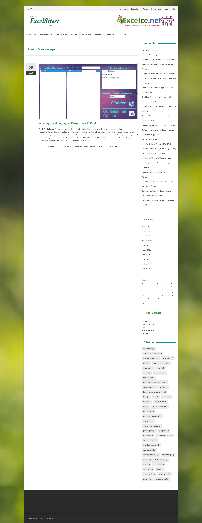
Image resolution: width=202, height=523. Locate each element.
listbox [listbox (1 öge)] (167, 397)
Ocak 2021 (146, 259)
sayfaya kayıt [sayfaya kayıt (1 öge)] (149, 440)
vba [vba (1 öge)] (159, 469)
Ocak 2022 (146, 245)
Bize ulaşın (135, 9)
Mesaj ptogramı (83, 146)
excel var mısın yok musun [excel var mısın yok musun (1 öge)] (154, 382)
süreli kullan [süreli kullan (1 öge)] (161, 459)
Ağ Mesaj (67, 146)
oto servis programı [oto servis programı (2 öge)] (152, 416)
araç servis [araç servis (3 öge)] (148, 349)
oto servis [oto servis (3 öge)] (148, 411)
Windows (86, 34)
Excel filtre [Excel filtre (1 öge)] (159, 373)
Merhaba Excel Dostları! (151, 210)
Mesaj (74, 146)
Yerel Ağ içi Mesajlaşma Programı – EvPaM (67, 123)
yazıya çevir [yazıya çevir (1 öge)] (149, 474)
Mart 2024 (146, 236)
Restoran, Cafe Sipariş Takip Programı (157, 191)
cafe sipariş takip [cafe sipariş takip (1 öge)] (161, 363)
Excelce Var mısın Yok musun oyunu (156, 158)
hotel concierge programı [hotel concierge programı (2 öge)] (154, 392)
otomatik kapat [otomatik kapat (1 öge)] (160, 406)
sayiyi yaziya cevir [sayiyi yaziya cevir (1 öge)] (151, 445)
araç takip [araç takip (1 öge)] (168, 358)
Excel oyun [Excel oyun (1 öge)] (148, 377)
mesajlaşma (95, 146)
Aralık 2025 (146, 226)
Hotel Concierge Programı (152, 102)
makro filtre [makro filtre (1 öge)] (160, 402)
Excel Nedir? (146, 205)
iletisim (167, 9)
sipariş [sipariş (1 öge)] (147, 459)
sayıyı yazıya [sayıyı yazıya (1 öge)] (149, 450)
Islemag (29, 518)
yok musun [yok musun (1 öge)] (164, 474)
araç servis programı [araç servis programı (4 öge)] (152, 353)
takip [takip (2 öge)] (146, 464)
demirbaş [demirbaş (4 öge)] (148, 368)
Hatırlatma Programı (150, 139)
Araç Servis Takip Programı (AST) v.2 (156, 144)
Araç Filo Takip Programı (151, 55)
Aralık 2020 (146, 264)
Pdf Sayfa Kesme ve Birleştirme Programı (158, 59)
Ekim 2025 (146, 231)
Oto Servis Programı (150, 50)
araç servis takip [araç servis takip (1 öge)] (151, 358)
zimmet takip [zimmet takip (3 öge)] (162, 479)
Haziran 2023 (147, 240)
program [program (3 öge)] (164, 430)
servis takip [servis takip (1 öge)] (168, 455)
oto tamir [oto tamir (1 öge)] (148, 421)
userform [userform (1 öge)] (159, 464)
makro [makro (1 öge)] (147, 402)
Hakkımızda (156, 9)
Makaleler (61, 34)
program (113, 146)
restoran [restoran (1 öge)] (148, 435)
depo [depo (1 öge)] (160, 368)
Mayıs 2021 (146, 250)
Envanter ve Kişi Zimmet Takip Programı (158, 200)
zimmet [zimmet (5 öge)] (147, 479)
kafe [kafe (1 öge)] (146, 397)
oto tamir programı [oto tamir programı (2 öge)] (152, 426)
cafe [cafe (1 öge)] (146, 363)
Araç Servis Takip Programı (152, 196)
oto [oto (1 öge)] (146, 406)
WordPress (50, 518)
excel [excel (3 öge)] (146, 373)
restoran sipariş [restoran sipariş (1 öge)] (164, 435)
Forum (145, 9)
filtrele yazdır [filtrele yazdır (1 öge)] (149, 387)
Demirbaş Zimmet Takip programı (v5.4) (157, 97)
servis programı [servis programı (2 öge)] (150, 455)
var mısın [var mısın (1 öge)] (148, 469)
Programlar (46, 34)
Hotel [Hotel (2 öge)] (163, 387)
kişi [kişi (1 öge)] (155, 397)
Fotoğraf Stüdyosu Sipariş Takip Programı (158, 73)
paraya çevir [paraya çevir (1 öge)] (149, 430)
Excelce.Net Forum (104, 34)
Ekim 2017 (146, 269)
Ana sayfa (124, 9)
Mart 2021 (146, 255)
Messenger (104, 146)
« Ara (144, 304)
